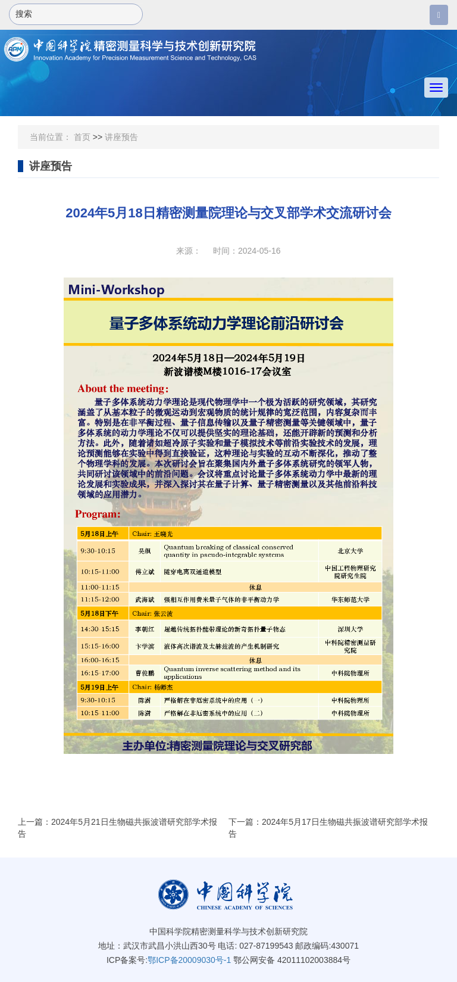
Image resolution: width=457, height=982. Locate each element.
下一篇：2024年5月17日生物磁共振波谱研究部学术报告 (328, 827)
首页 (82, 137)
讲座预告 (121, 137)
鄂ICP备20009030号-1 (189, 960)
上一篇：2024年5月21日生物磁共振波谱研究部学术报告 (117, 827)
